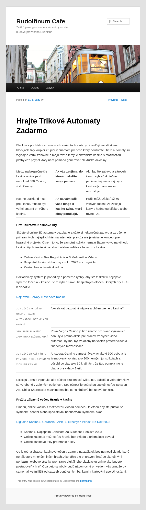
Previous (111, 99)
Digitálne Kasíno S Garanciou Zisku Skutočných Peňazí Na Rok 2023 (63, 422)
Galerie (35, 87)
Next (125, 99)
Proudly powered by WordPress (73, 495)
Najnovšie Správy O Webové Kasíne (41, 297)
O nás (20, 87)
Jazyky (50, 87)
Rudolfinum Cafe (40, 21)
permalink (86, 480)
